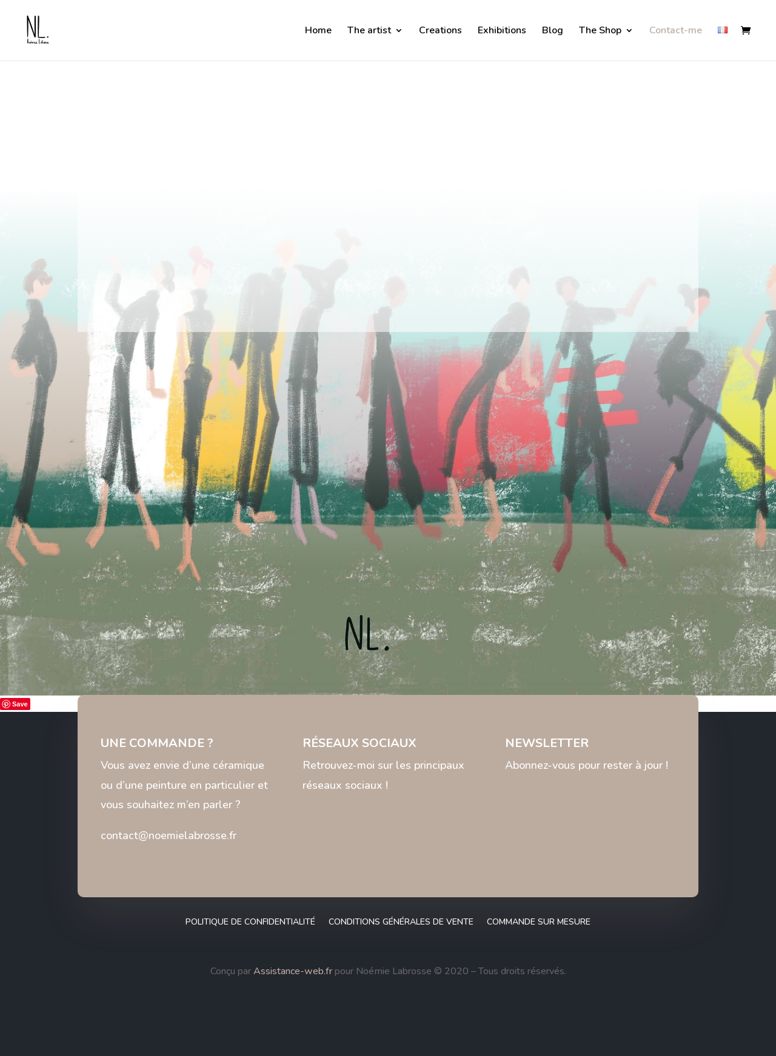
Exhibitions (502, 31)
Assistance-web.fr (292, 971)
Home (318, 31)
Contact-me (675, 31)
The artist (369, 31)
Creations (440, 31)
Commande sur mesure (538, 922)
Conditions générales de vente (401, 922)
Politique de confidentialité (250, 922)
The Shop (600, 31)
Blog (552, 31)
